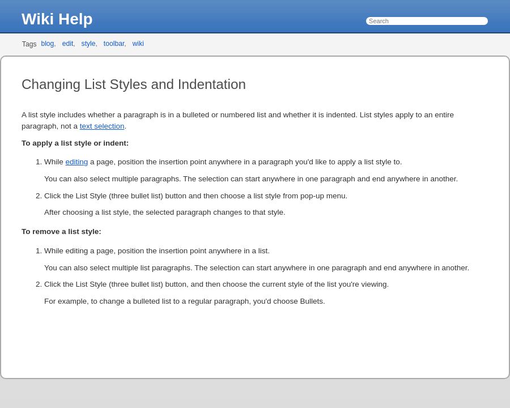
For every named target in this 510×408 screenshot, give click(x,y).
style (89, 44)
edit (68, 44)
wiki (138, 44)
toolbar (114, 44)
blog (47, 44)
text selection (102, 126)
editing (76, 162)
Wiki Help (57, 19)
